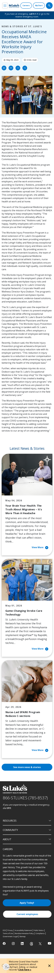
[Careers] (26, 5)
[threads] (31, 944)
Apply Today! (27, 902)
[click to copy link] (18, 68)
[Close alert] (49, 965)
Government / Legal (10, 936)
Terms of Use (8, 933)
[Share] (24, 68)
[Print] (4, 68)
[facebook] (4, 943)
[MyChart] (39, 5)
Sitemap (22, 936)
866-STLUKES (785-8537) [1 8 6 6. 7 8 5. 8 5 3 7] (25, 798)
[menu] (5, 5)
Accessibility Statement (23, 930)
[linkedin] (22, 943)
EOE (4, 930)
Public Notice (38, 930)
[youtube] (49, 943)
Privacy (10, 930)
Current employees (27, 914)
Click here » (24, 969)
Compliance (40, 933)
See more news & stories (27, 767)
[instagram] (13, 943)
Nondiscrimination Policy (24, 933)
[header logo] (14, 6)
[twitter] (40, 943)
